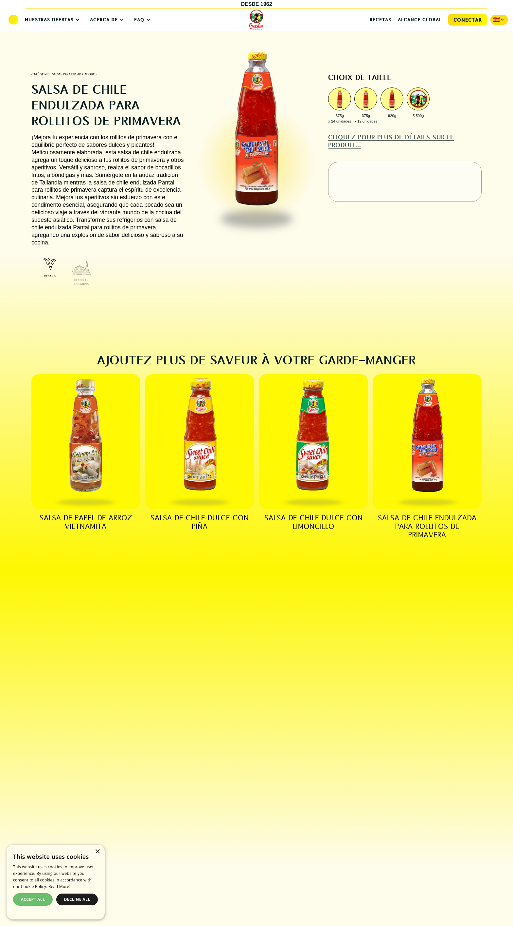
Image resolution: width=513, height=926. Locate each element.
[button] (50, 20)
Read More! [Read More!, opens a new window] (59, 886)
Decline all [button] (77, 899)
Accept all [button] (33, 899)
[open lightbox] (339, 99)
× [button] (97, 851)
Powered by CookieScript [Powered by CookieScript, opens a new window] (56, 912)
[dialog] (56, 882)
